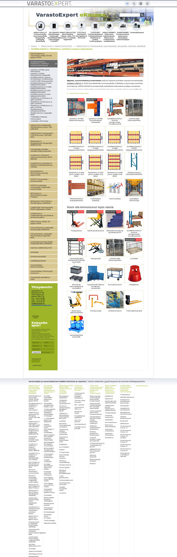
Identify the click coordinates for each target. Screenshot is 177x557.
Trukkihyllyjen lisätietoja (39, 117)
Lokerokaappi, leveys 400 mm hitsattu (49, 484)
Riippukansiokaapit (50, 523)
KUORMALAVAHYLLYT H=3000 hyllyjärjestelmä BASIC (41, 88)
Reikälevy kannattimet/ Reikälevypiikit (94, 433)
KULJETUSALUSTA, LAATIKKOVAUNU (111, 402)
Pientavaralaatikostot (66, 480)
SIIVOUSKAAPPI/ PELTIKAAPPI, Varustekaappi (49, 443)
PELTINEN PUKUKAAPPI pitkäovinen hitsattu (48, 398)
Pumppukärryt (125, 394)
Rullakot (62, 450)
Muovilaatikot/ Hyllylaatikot (64, 397)
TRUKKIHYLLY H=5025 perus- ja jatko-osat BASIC (41, 102)
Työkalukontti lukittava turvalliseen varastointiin (63, 432)
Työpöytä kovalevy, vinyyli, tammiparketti (95, 439)
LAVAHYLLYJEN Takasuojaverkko (42, 81)
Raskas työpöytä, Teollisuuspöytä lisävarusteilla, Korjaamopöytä (95, 398)
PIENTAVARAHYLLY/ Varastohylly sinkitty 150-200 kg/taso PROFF (41, 56)
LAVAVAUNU (109, 420)
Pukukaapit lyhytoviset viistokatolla (48, 473)
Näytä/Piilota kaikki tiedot (79, 93)
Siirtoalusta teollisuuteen (109, 416)
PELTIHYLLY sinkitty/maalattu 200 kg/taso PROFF (64, 408)
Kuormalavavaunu (111, 422)
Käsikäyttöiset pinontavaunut (125, 409)
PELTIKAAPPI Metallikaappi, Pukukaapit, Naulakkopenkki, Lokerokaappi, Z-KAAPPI (49, 389)
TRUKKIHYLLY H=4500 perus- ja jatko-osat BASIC (41, 99)
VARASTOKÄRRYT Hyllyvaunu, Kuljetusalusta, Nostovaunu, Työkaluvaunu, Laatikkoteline (111, 389)
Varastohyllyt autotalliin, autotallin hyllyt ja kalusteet (41, 150)
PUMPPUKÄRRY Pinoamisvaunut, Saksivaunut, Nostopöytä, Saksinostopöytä (126, 389)
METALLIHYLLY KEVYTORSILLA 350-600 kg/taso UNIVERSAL (41, 202)
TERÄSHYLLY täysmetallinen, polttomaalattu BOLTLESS (64, 416)
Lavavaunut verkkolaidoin (109, 430)
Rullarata (93, 463)
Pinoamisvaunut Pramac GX (125, 431)
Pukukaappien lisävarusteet (48, 508)
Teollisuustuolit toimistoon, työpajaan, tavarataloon (79, 395)
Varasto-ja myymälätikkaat (64, 461)
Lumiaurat (62, 493)
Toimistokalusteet (142, 386)
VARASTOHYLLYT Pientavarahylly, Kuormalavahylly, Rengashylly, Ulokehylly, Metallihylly (111, 46)
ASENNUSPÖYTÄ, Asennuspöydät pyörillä (95, 450)
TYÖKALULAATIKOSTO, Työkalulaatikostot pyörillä (97, 444)
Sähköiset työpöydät (93, 456)
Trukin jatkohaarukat (63, 476)
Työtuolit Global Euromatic (79, 401)
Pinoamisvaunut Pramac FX (125, 441)
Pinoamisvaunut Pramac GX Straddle (125, 436)
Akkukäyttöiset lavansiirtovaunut (126, 413)
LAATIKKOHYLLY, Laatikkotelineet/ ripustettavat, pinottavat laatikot (42, 215)
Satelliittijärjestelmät (38, 261)
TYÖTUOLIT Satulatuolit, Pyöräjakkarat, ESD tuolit (79, 388)
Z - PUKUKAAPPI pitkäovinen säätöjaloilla (49, 420)
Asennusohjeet (36, 119)
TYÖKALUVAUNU (110, 413)
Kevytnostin (124, 421)
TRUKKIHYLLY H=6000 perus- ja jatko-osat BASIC (41, 106)
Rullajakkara (63, 444)
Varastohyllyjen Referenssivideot (37, 266)
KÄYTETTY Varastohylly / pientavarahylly (39, 180)
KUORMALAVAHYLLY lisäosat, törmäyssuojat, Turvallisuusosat (42, 78)
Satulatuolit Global (78, 412)
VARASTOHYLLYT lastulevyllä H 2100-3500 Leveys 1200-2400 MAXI (42, 135)
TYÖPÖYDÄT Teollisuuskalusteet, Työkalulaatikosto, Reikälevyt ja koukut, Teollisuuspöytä (96, 389)
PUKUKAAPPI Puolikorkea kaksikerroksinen (49, 490)
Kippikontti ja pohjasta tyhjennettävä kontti (63, 439)
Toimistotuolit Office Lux (79, 408)
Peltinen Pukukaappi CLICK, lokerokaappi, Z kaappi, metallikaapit (49, 428)
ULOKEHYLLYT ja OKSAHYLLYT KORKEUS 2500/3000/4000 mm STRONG (42, 165)
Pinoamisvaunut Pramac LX (125, 445)
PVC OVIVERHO (64, 447)
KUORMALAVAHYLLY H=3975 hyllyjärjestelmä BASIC (41, 95)
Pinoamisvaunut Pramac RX (125, 449)
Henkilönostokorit (65, 465)
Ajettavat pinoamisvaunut (125, 417)
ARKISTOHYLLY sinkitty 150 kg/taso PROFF (40, 222)
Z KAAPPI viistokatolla (48, 460)
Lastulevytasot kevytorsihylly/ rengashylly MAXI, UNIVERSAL (42, 243)
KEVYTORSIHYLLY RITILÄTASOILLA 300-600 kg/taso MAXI (39, 173)
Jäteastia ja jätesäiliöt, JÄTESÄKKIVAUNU (64, 471)
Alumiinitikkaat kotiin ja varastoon (64, 456)
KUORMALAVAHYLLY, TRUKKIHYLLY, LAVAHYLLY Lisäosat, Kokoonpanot (62, 49)
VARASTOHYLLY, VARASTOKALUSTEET (56, 46)
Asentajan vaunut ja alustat (80, 427)
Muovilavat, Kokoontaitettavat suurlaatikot (65, 425)
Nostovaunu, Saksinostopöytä (110, 425)
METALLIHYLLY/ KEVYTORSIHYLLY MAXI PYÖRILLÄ (39, 195)
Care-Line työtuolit (77, 421)
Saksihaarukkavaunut (127, 397)
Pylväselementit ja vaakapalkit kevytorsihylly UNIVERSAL (42, 229)
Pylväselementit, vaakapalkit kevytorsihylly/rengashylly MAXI (41, 236)
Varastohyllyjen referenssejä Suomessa (41, 272)
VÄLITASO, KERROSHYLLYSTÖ (41, 248)
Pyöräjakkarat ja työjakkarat (79, 416)
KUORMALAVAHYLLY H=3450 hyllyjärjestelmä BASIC (41, 91)
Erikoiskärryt (109, 437)
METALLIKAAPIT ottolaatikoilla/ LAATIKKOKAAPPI (49, 449)
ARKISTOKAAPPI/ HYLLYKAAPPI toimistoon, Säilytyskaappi (49, 437)
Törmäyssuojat (64, 452)
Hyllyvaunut (109, 399)
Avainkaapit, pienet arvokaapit (48, 516)
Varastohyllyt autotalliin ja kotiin (40, 278)
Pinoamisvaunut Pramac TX (125, 427)
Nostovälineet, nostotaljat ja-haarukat (125, 454)
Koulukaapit (48, 495)
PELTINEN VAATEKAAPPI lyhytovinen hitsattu (48, 466)
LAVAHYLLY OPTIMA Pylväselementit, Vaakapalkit (40, 74)
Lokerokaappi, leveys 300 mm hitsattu (49, 479)
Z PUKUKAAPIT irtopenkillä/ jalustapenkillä (48, 455)
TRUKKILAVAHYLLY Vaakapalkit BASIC (41, 114)
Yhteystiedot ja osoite (35, 316)
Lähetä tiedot (37, 365)
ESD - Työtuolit (79, 405)
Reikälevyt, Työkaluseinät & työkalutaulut (95, 427)
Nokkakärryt (109, 396)
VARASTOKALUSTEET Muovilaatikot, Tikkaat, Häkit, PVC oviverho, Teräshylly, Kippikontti (66, 389)
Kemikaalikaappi (49, 512)
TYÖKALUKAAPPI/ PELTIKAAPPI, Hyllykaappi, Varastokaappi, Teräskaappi (49, 412)
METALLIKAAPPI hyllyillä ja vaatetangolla (49, 499)
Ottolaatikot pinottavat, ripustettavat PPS (64, 401)
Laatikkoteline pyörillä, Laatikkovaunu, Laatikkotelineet (110, 408)
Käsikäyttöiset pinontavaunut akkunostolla (125, 401)
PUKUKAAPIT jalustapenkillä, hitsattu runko (49, 405)
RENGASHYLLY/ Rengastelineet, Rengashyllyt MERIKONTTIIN (41, 143)
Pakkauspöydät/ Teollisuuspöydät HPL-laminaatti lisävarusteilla (95, 406)
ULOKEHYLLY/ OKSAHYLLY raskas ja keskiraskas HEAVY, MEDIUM (41, 157)
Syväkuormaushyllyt (38, 256)
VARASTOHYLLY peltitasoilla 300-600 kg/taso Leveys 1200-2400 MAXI (41, 127)
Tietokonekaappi (49, 520)
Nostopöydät (124, 406)
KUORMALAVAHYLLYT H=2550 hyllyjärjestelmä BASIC (41, 84)
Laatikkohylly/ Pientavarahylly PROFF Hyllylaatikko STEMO (42, 208)
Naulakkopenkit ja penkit (49, 504)
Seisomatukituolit (80, 424)
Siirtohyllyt (34, 252)
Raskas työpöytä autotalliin (95, 460)
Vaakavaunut (124, 423)
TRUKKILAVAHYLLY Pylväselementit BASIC (38, 110)
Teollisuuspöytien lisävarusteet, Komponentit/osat (96, 412)
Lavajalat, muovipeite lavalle (63, 488)
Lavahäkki (62, 421)
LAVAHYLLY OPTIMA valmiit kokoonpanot (40, 71)
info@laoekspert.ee (38, 303)
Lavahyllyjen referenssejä (39, 121)
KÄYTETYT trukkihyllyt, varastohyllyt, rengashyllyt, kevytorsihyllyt (41, 187)
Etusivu (34, 46)
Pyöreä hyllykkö (64, 467)
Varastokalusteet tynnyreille (64, 483)
